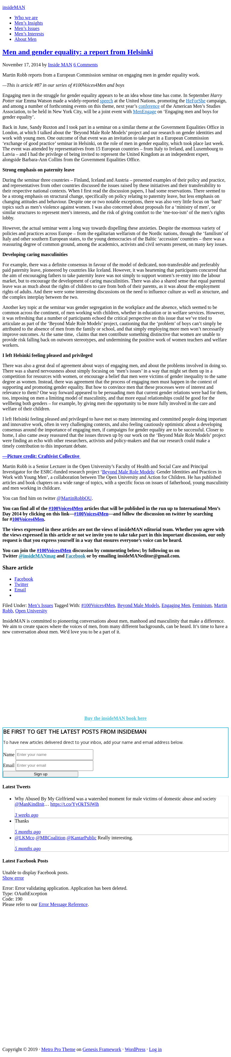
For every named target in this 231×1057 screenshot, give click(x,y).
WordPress (135, 1049)
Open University (31, 610)
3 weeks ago (26, 814)
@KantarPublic (82, 837)
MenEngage (144, 111)
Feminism (202, 605)
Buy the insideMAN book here (116, 718)
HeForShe (195, 100)
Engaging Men (176, 605)
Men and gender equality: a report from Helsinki (77, 52)
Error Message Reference (63, 904)
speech (106, 100)
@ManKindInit (29, 804)
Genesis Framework (102, 1049)
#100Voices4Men (66, 508)
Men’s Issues (40, 605)
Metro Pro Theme (58, 1049)
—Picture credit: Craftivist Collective (41, 456)
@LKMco (24, 837)
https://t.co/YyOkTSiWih (74, 804)
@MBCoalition (50, 837)
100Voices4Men (28, 519)
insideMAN (13, 7)
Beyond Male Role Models (128, 471)
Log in (155, 1049)
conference (148, 106)
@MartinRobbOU (74, 498)
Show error (13, 877)
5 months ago (28, 831)
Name (8, 754)
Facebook (75, 555)
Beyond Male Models (138, 605)
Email (8, 765)
